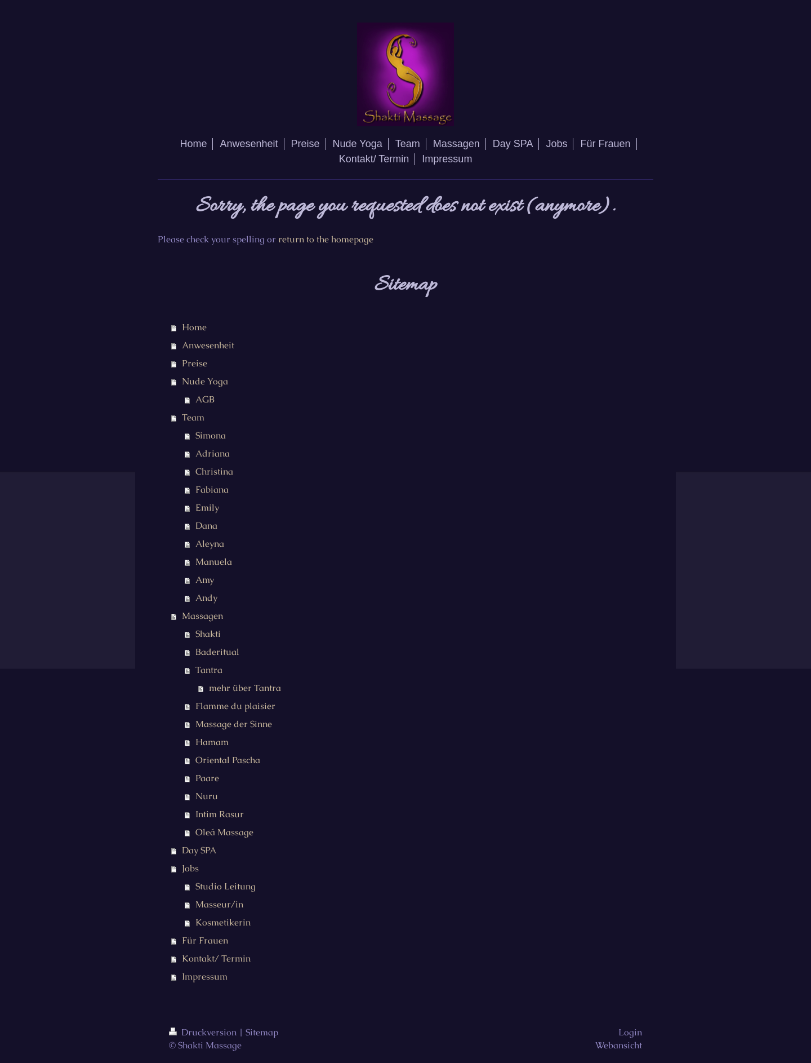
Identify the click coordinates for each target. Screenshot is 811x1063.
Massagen (202, 616)
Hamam (212, 742)
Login (630, 1032)
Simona (210, 435)
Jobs (190, 868)
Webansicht (618, 1045)
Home (194, 327)
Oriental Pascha (227, 760)
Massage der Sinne (233, 724)
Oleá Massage (224, 832)
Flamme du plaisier (235, 706)
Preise (194, 363)
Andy (206, 598)
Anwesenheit (208, 345)
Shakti (208, 634)
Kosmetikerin (223, 922)
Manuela (213, 562)
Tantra (208, 670)
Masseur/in (219, 904)
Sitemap (262, 1032)
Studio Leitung (225, 886)
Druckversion (204, 1032)
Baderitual (217, 652)
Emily (207, 507)
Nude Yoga (205, 381)
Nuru (206, 796)
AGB (205, 399)
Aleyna (209, 544)
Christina (214, 471)
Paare (207, 778)
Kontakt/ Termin (216, 958)
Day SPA (199, 850)
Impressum (205, 976)
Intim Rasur (219, 814)
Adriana (212, 453)
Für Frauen (205, 940)
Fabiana (212, 489)
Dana (206, 526)
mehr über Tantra (245, 688)
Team (193, 417)
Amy (204, 580)
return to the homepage (325, 239)
